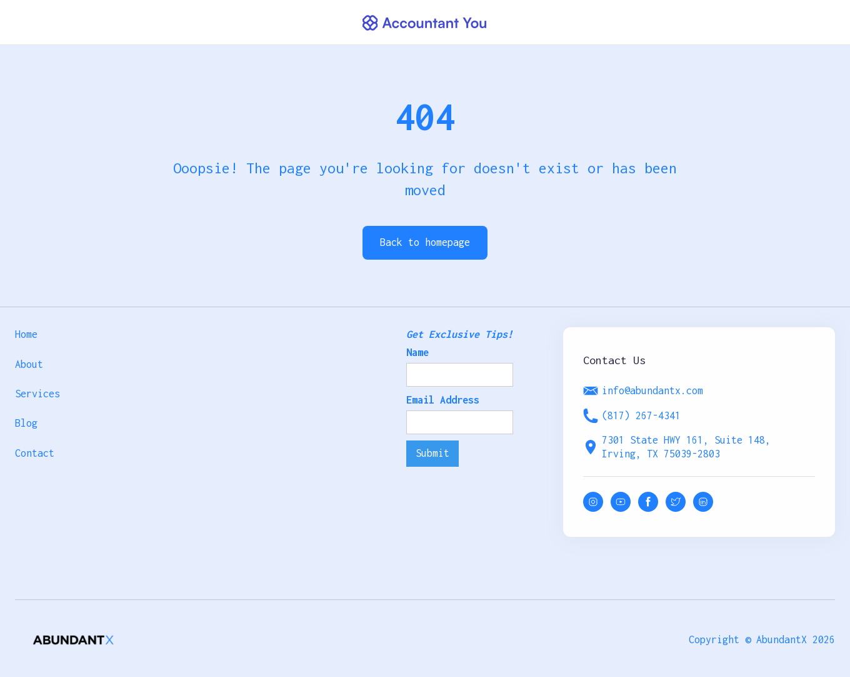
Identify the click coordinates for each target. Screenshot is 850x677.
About (29, 364)
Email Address (442, 399)
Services (37, 393)
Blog (26, 423)
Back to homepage (425, 242)
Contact (34, 453)
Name (417, 352)
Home (26, 334)
